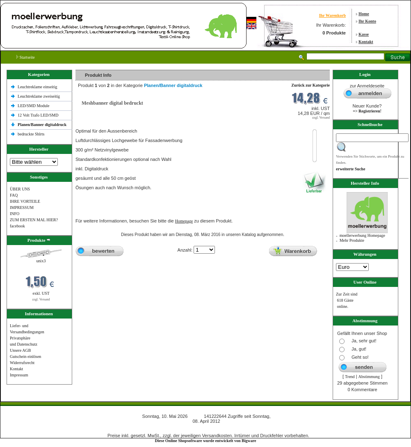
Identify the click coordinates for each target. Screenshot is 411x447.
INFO (14, 213)
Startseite (25, 57)
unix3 (41, 261)
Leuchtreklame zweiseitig (39, 96)
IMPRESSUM (22, 207)
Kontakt (365, 41)
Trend (350, 376)
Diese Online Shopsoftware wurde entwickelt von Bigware (205, 440)
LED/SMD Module (34, 105)
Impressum (19, 375)
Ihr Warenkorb (332, 15)
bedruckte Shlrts (31, 134)
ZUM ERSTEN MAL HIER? (34, 220)
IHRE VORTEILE (25, 201)
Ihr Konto (367, 21)
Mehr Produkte (352, 240)
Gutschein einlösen (25, 356)
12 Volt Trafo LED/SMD (38, 115)
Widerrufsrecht (22, 362)
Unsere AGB (20, 350)
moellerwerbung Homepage (362, 235)
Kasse (363, 34)
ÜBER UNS (20, 189)
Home (363, 13)
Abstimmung (369, 376)
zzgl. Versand (41, 299)
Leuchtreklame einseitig (38, 87)
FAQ (14, 195)
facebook (17, 226)
